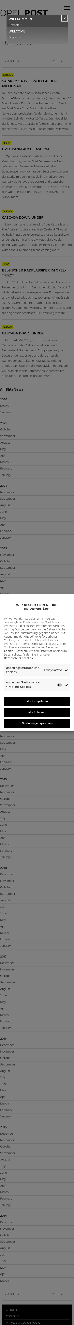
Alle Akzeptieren (37, 701)
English (15, 37)
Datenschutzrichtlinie (19, 658)
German (15, 25)
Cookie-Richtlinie (16, 651)
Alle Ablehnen (37, 712)
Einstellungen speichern (37, 723)
